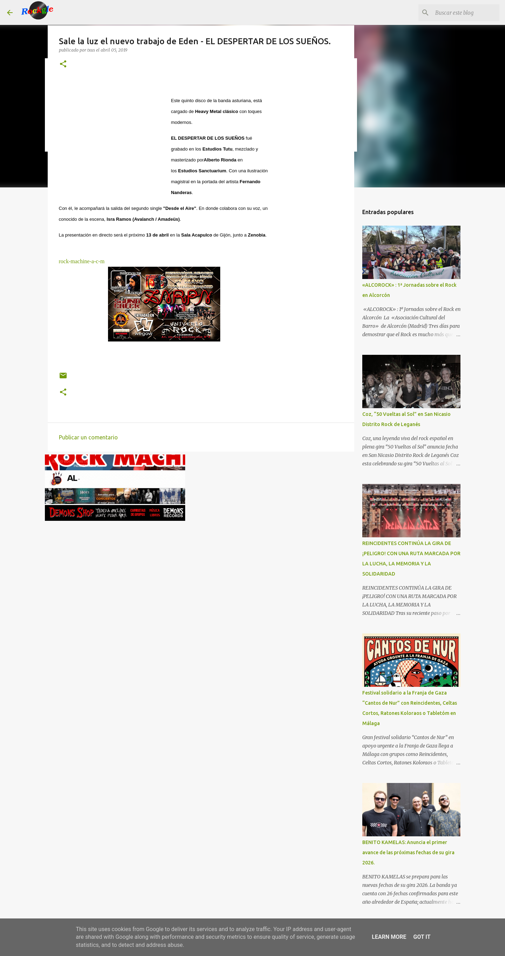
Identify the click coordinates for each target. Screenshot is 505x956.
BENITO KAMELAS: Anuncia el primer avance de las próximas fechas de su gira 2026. (408, 852)
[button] (63, 64)
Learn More (389, 937)
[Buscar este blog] (462, 12)
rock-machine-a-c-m (82, 261)
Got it (421, 937)
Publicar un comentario (88, 437)
